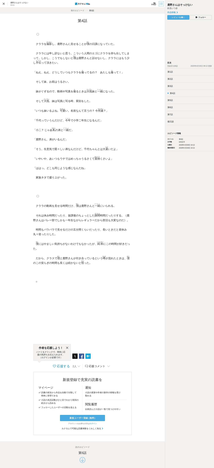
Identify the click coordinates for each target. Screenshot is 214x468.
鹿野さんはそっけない (180, 4)
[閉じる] (67, 348)
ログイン (93, 424)
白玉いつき (172, 8)
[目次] (162, 3)
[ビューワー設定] (154, 3)
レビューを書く (178, 17)
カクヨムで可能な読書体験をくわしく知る (83, 428)
